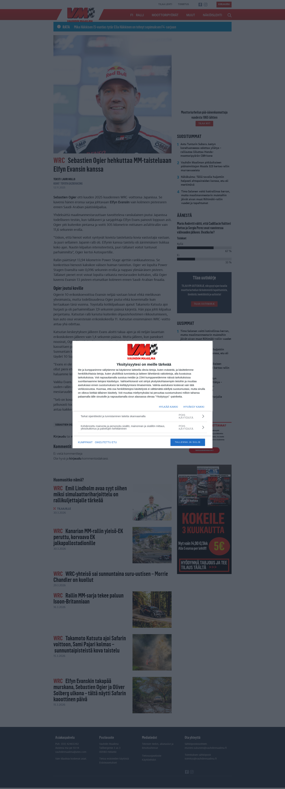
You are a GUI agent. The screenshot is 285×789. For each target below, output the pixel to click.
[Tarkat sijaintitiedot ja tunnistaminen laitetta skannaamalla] (142, 416)
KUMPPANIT (85, 442)
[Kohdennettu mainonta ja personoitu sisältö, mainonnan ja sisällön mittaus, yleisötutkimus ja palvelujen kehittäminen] (142, 427)
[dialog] (142, 394)
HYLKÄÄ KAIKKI (168, 406)
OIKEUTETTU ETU (106, 442)
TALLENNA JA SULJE (188, 442)
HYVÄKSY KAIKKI (193, 406)
